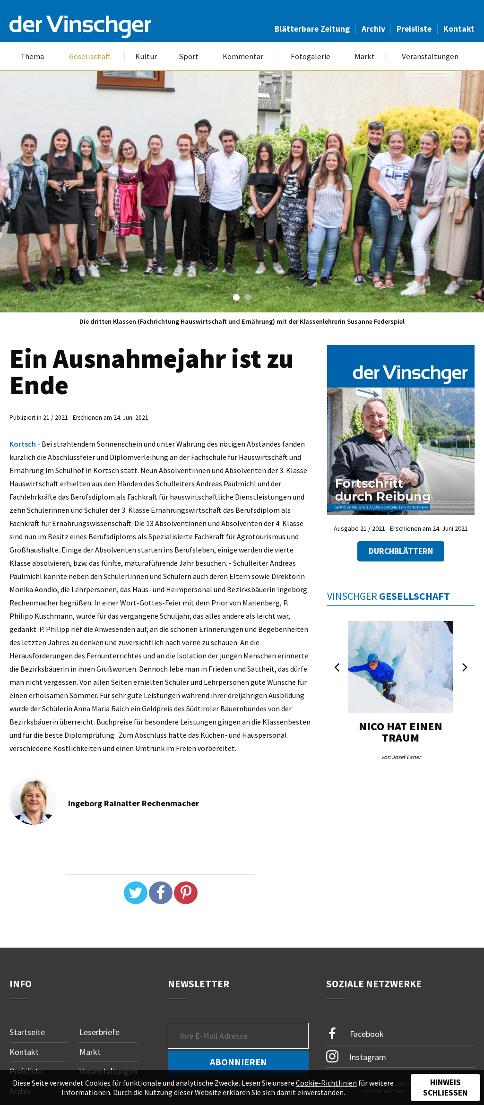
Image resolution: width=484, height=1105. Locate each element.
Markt (364, 56)
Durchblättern (401, 551)
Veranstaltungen (430, 56)
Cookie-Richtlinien (326, 1083)
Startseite (27, 1032)
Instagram (356, 1056)
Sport (189, 56)
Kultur (146, 56)
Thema (32, 56)
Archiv (373, 29)
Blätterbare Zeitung (312, 29)
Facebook (355, 1033)
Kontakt (459, 29)
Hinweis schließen (445, 1087)
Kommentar (243, 56)
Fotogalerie (310, 56)
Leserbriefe (99, 1032)
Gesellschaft (90, 56)
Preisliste (414, 29)
